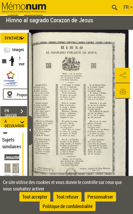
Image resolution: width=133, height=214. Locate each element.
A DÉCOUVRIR (15, 122)
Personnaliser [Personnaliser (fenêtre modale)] (100, 196)
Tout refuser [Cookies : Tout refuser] (67, 196)
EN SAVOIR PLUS (15, 112)
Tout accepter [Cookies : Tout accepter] (34, 196)
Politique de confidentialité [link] (68, 206)
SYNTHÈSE (15, 38)
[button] (122, 75)
